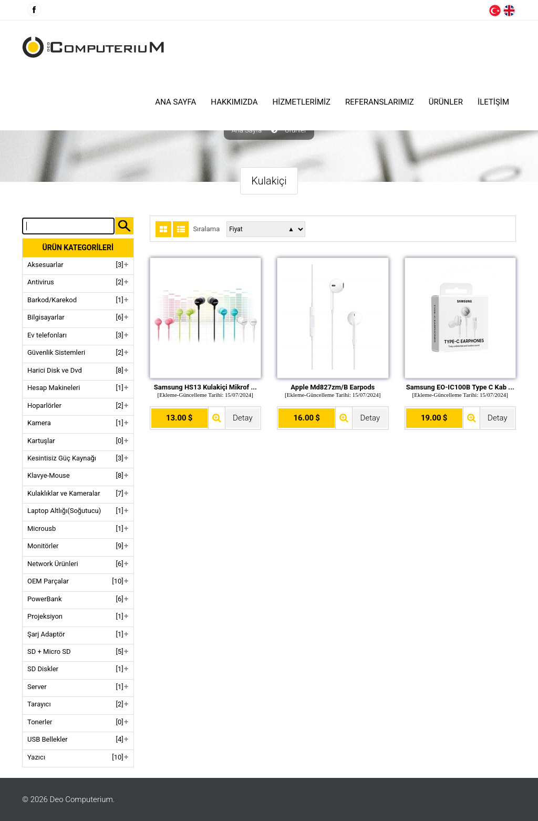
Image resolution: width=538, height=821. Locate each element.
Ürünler (295, 130)
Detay (242, 418)
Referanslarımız (379, 102)
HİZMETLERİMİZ (302, 102)
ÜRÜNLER (446, 102)
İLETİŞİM (493, 102)
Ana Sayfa (175, 102)
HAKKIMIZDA (234, 102)
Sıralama (206, 229)
